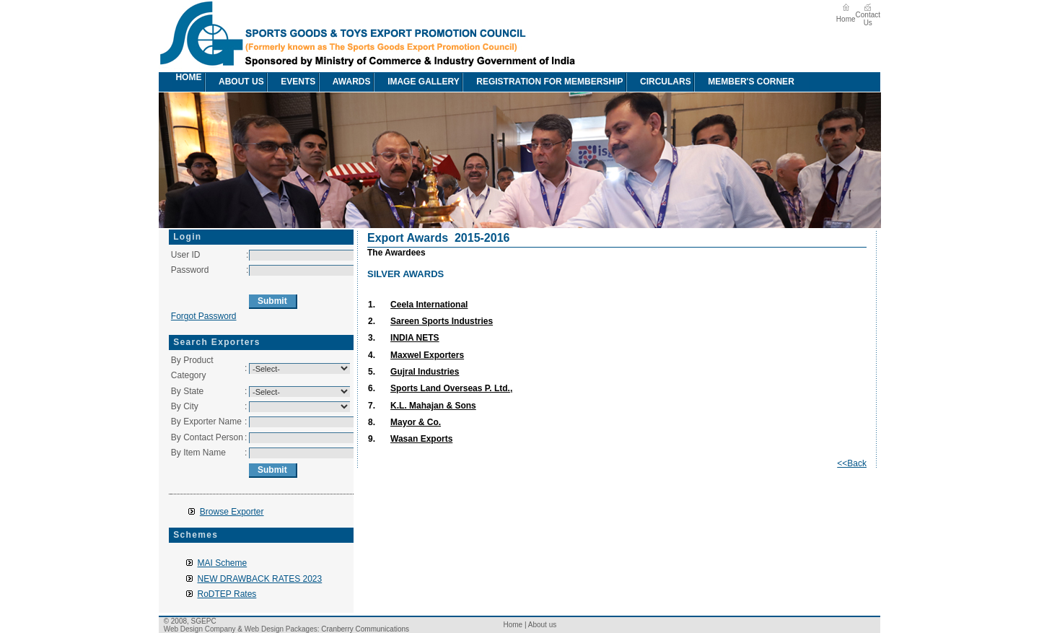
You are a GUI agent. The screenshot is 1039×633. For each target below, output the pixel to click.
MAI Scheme (222, 563)
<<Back (852, 463)
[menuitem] (167, 82)
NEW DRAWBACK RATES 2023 (260, 579)
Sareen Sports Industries (441, 321)
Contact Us (868, 19)
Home (846, 19)
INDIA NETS (414, 338)
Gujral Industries (424, 372)
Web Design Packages (281, 629)
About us (234, 82)
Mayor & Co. (415, 422)
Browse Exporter (232, 512)
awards (344, 82)
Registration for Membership (542, 82)
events (290, 82)
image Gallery (416, 82)
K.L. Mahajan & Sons (433, 406)
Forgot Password (204, 316)
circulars (658, 82)
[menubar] (485, 82)
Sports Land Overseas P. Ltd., (451, 388)
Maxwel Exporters (427, 355)
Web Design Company (200, 629)
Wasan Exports (421, 439)
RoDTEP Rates (227, 594)
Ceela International (429, 305)
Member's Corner (743, 82)
